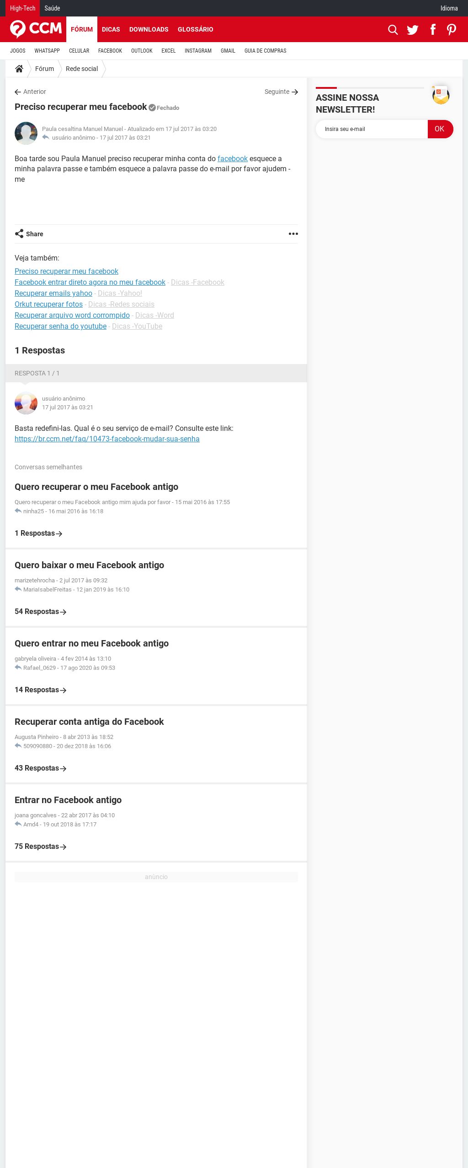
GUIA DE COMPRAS (265, 51)
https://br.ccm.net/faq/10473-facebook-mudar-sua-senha (107, 439)
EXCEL (168, 51)
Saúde (52, 8)
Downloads (149, 29)
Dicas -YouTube (137, 326)
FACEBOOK (110, 51)
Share (34, 234)
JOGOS (18, 51)
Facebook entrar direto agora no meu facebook (90, 282)
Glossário (195, 29)
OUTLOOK (142, 51)
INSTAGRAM (198, 51)
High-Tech (22, 8)
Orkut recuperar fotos (49, 304)
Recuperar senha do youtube (60, 326)
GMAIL (228, 51)
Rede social (82, 68)
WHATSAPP (47, 51)
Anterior (34, 91)
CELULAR (79, 51)
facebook (233, 158)
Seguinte (277, 91)
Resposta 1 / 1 (37, 373)
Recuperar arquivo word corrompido (72, 315)
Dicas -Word (154, 315)
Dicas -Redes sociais (121, 304)
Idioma (449, 8)
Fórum (82, 29)
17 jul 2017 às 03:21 (125, 137)
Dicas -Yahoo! (120, 293)
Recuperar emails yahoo (53, 293)
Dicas (111, 29)
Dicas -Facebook (197, 282)
